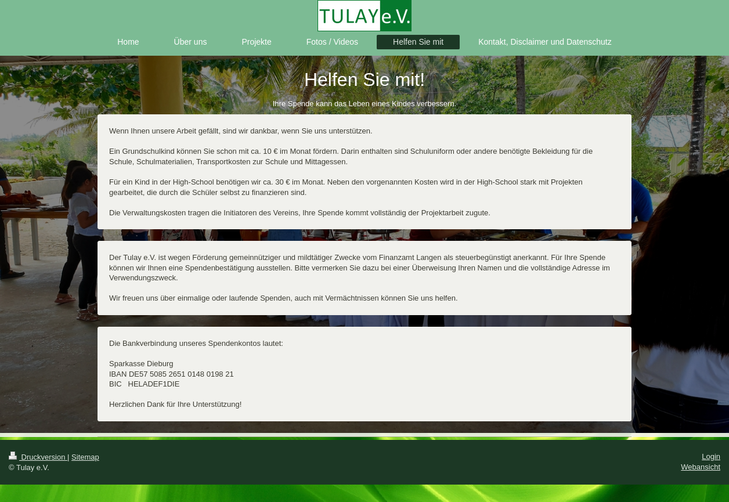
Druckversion (38, 457)
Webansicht (700, 467)
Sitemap (85, 457)
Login (711, 456)
